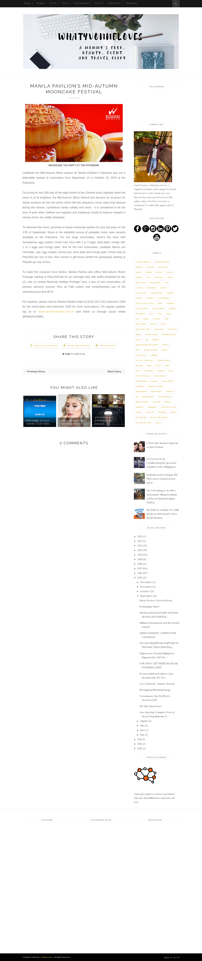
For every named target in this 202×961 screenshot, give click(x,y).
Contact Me (113, 3)
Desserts (150, 298)
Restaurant (167, 381)
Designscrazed (46, 957)
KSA (146, 339)
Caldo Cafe (141, 282)
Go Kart (156, 319)
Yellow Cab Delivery (159, 417)
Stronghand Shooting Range (155, 689)
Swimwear (152, 407)
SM (137, 397)
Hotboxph (172, 329)
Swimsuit (140, 407)
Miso (138, 350)
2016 (140, 573)
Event (53, 3)
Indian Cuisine (151, 334)
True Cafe (150, 412)
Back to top (172, 957)
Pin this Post (108, 345)
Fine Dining (140, 314)
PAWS (167, 365)
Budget (170, 272)
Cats (166, 282)
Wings (173, 412)
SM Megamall (148, 397)
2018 (140, 563)
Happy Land (141, 324)
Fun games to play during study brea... (39, 422)
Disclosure (131, 3)
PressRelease (78, 353)
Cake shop (159, 277)
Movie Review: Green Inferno (155, 600)
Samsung (140, 386)
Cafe (148, 277)
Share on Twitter (79, 345)
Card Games (155, 282)
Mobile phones (150, 350)
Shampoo (170, 391)
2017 (140, 568)
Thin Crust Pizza (168, 407)
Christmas (151, 288)
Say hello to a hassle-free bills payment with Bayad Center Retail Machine (163, 513)
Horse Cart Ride (143, 329)
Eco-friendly (164, 298)
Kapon (138, 339)
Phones (160, 371)
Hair (166, 319)
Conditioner (156, 293)
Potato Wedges (143, 376)
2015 (140, 577)
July (142, 725)
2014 (140, 739)
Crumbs (169, 293)
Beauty (40, 3)
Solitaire (156, 402)
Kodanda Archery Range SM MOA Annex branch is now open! (162, 478)
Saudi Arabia (141, 391)
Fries (168, 314)
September (146, 595)
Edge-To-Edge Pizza (144, 303)
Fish (151, 314)
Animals (139, 267)
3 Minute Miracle (143, 262)
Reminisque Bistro (149, 606)
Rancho (154, 381)
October (145, 591)
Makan (156, 339)
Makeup (165, 345)
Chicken (139, 288)
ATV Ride (150, 267)
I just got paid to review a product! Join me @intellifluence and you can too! (154, 794)
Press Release (81, 3)
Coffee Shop (141, 293)
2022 (140, 545)
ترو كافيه (158, 422)
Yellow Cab (141, 417)
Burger (139, 277)
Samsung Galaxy (155, 386)
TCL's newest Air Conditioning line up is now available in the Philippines (162, 462)
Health (153, 324)
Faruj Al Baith (158, 308)
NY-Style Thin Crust (145, 360)
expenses (170, 303)
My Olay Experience (150, 706)
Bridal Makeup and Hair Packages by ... (73, 422)
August (144, 721)
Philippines (148, 371)
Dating (139, 298)
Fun (137, 319)
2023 (140, 541)
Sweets (168, 402)
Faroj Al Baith (142, 308)
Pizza (170, 371)
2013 (140, 743)
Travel (98, 3)
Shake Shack (156, 391)
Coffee (163, 288)
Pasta (158, 365)
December (146, 582)
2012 (140, 748)
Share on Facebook (46, 345)
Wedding (162, 412)
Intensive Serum (169, 334)
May (142, 734)
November (146, 586)
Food (65, 3)
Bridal (149, 272)
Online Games (164, 360)
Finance (172, 308)
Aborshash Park (162, 262)
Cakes (170, 277)
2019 (140, 559)
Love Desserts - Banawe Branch (157, 683)
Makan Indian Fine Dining (147, 345)
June (143, 730)
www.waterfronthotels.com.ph (56, 311)
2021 (140, 550)
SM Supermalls (165, 397)
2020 (140, 554)
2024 (140, 536)
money (164, 350)
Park (149, 365)
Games (146, 319)
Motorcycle (141, 355)
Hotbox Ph (159, 329)
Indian (138, 334)
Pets (137, 371)
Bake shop (162, 267)
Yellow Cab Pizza (143, 422)
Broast (159, 272)
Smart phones (142, 402)
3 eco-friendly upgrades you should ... (104, 420)
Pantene (139, 365)
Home (27, 3)
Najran (154, 355)
